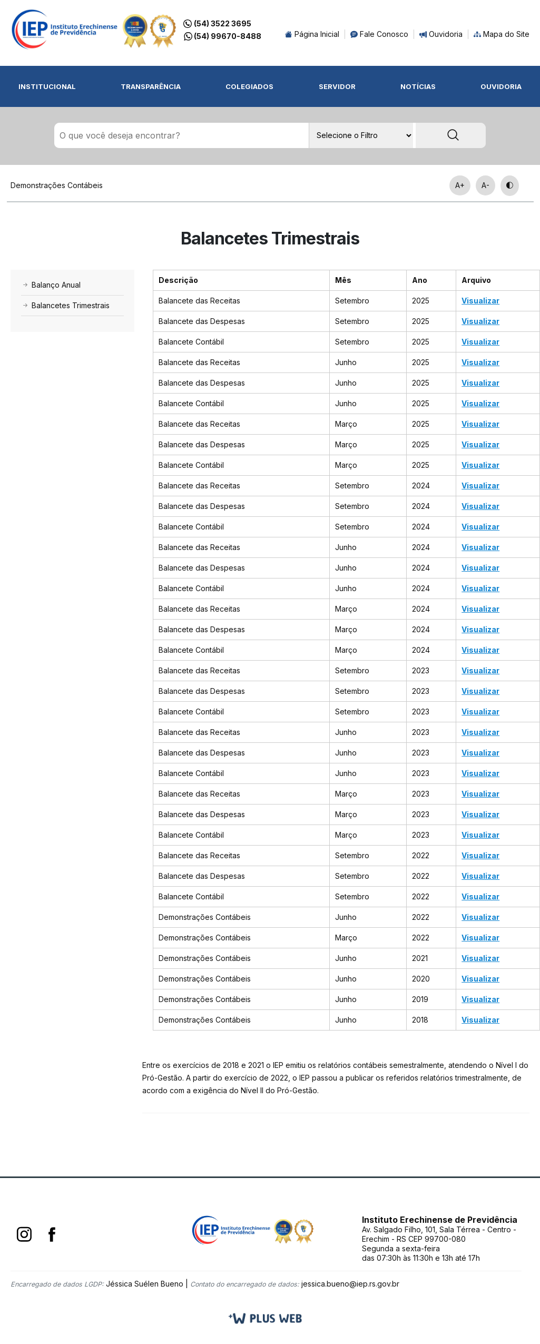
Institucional (47, 86)
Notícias (418, 86)
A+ (460, 185)
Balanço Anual (51, 284)
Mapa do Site (501, 34)
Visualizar (480, 300)
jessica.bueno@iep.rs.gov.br (350, 1283)
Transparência (151, 86)
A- (485, 185)
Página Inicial (312, 34)
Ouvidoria (441, 34)
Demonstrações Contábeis (57, 185)
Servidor (337, 86)
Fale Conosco (379, 34)
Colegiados (249, 86)
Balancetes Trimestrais (65, 305)
